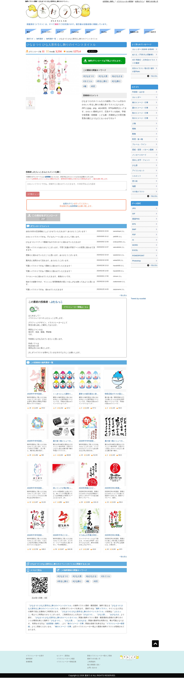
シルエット (136, 176)
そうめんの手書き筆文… (88, 536)
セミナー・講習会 (63, 657)
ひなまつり (88, 616)
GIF (133, 214)
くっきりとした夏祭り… (63, 395)
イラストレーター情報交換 (66, 663)
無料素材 (39, 39)
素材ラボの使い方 (152, 1)
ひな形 (135, 165)
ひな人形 (101, 616)
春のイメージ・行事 (76, 625)
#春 (84, 86)
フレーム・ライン (139, 144)
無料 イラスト (101, 610)
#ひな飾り (116, 81)
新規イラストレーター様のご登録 (99, 657)
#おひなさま (117, 76)
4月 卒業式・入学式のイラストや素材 (143, 61)
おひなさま (114, 616)
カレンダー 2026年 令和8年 (143, 49)
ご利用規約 (91, 663)
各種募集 (29, 663)
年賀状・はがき (138, 92)
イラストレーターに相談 (66, 660)
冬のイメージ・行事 (140, 118)
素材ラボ (30, 39)
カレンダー (136, 97)
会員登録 (48, 177)
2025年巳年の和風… (113, 489)
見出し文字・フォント (141, 160)
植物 (134, 129)
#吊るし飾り (102, 81)
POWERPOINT (138, 256)
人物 (134, 123)
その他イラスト (138, 192)
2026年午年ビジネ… (61, 536)
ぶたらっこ (56, 303)
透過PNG (136, 219)
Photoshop (136, 261)
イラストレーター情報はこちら (75, 308)
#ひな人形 (103, 76)
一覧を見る (123, 296)
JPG (134, 208)
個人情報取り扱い (93, 666)
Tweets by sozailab (138, 299)
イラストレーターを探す (35, 657)
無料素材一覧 (51, 39)
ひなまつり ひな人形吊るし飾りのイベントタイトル (50, 607)
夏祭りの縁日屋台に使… (88, 395)
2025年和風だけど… (87, 489)
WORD (135, 245)
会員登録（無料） (109, 1)
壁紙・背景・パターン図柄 (142, 150)
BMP (134, 229)
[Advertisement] (127, 8)
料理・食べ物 (137, 139)
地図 (134, 186)
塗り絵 (135, 181)
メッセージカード (139, 155)
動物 (134, 134)
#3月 (93, 86)
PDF (134, 235)
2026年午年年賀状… (35, 395)
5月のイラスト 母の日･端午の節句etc (143, 69)
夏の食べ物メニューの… (63, 442)
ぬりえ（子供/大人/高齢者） (143, 55)
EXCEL (135, 250)
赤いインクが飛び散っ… (63, 489)
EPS (134, 224)
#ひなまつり (88, 76)
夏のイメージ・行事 (140, 108)
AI (133, 240)
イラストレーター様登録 (125, 1)
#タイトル (87, 81)
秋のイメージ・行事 (140, 113)
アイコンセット (138, 171)
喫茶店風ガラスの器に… (114, 395)
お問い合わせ (92, 669)
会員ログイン (139, 1)
